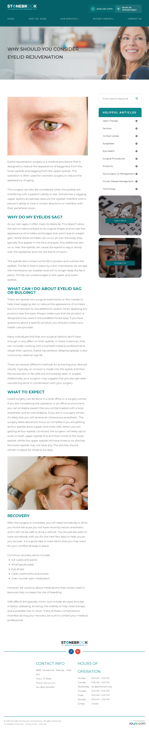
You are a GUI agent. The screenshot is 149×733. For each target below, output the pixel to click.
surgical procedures (114, 159)
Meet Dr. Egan (37, 19)
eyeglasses (109, 144)
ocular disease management (120, 183)
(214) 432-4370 (105, 9)
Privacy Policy (33, 724)
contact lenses (112, 136)
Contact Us (135, 19)
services (107, 128)
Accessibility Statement (14, 724)
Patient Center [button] (103, 19)
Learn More (120, 222)
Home (10, 19)
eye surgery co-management (120, 175)
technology (110, 190)
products (108, 167)
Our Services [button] (69, 19)
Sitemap (45, 724)
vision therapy (111, 121)
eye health (109, 152)
